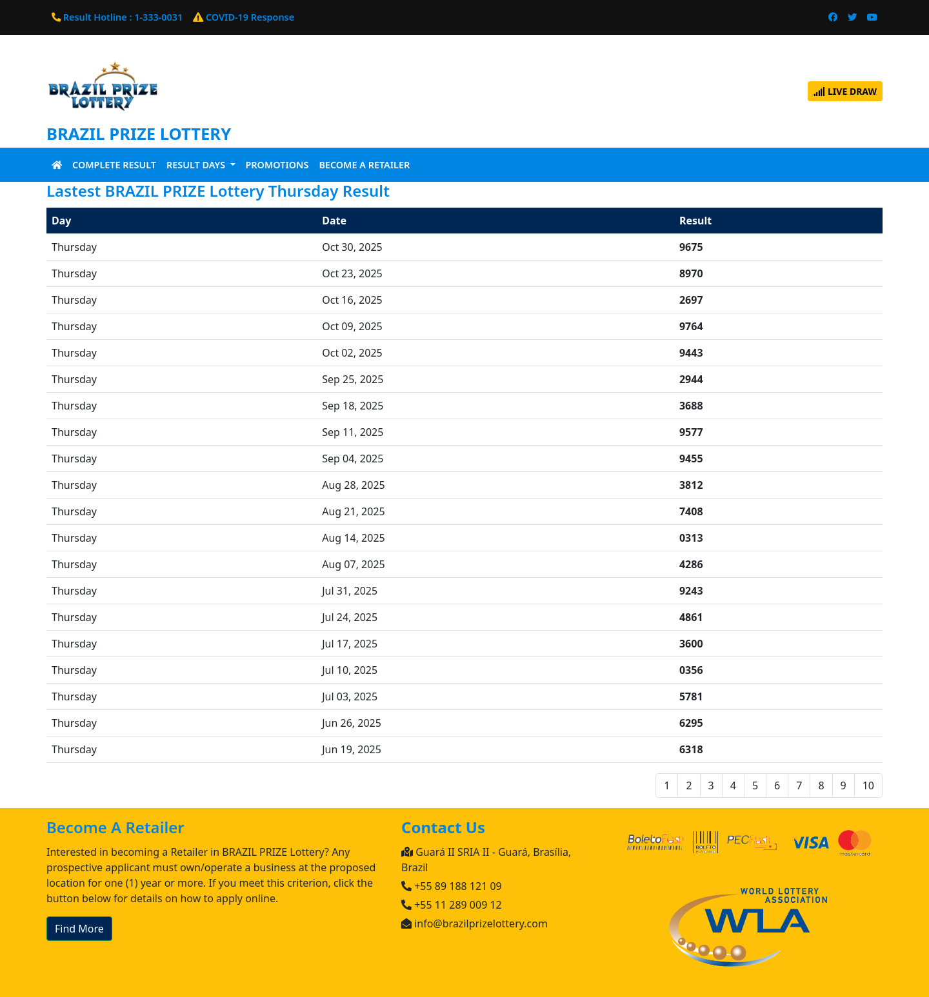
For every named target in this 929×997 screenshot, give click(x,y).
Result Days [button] (197, 165)
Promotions (277, 165)
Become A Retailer (364, 165)
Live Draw (845, 91)
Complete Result (114, 165)
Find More (79, 929)
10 (868, 785)
